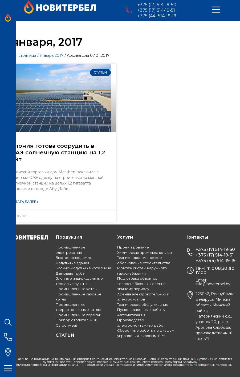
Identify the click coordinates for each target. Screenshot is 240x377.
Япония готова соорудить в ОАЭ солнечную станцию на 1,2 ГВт (58, 152)
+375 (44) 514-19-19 (156, 15)
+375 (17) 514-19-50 (156, 4)
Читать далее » (25, 202)
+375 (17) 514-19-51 (156, 10)
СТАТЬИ (65, 335)
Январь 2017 (51, 55)
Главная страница (19, 55)
